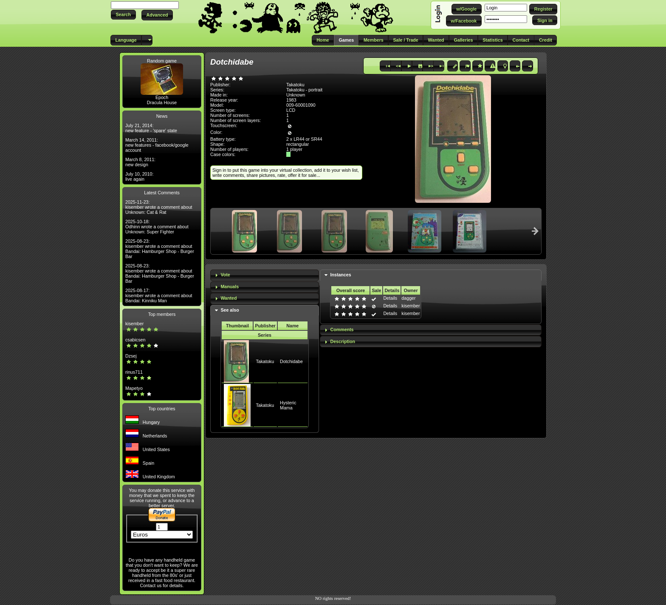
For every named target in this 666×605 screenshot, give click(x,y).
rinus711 (134, 372)
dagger (408, 298)
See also (229, 309)
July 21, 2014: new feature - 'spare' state (151, 128)
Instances (340, 274)
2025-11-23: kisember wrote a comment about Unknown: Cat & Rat (158, 207)
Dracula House (162, 102)
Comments (341, 329)
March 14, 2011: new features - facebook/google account (157, 145)
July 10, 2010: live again (139, 176)
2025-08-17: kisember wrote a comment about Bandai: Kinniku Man (158, 295)
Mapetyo (134, 388)
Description (342, 341)
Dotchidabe (291, 361)
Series (264, 335)
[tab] (264, 275)
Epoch (161, 97)
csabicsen (135, 339)
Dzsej (131, 355)
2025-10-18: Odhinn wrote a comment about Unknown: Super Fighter (157, 226)
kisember (134, 323)
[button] (123, 15)
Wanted (228, 298)
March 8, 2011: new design (140, 162)
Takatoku (265, 361)
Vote (225, 274)
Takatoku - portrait (304, 89)
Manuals (229, 286)
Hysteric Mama (288, 405)
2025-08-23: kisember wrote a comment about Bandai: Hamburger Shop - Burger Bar (159, 249)
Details (390, 298)
